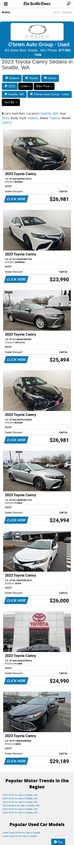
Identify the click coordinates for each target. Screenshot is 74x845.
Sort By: (10, 102)
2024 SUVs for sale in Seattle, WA (20, 798)
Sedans (12, 78)
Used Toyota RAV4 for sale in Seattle (21, 832)
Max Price (44, 86)
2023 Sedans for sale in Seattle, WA (21, 805)
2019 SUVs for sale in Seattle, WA (20, 812)
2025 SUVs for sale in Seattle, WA (20, 795)
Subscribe (67, 12)
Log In (56, 12)
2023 (9, 86)
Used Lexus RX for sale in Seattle (20, 836)
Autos (6, 12)
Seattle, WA (14, 94)
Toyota (31, 78)
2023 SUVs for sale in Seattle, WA (20, 802)
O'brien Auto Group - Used (49, 94)
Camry (50, 78)
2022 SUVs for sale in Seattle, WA (20, 809)
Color (25, 86)
